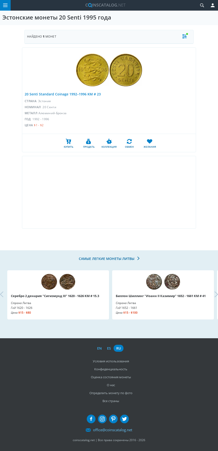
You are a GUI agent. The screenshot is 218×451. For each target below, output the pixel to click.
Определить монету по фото (110, 393)
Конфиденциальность (110, 369)
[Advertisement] (109, 192)
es (109, 348)
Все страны (110, 401)
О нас (111, 385)
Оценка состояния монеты (111, 377)
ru (118, 348)
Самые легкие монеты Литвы (107, 258)
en (99, 348)
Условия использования (111, 361)
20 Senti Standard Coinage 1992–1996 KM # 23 (63, 94)
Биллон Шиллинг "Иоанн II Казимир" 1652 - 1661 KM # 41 (161, 296)
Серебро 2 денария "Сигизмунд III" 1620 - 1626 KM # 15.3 (55, 296)
